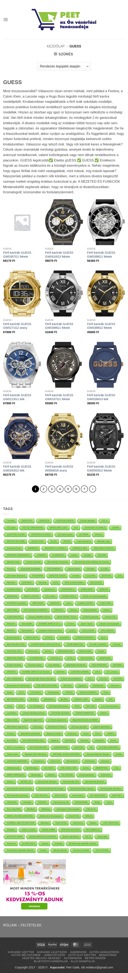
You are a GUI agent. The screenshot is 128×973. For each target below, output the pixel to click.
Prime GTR (110, 617)
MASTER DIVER (57, 576)
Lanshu (72, 630)
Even (98, 733)
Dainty (86, 768)
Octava (73, 610)
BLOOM (102, 555)
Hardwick (99, 740)
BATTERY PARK (15, 836)
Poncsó (10, 569)
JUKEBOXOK (78, 952)
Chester (116, 644)
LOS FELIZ (55, 658)
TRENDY (42, 802)
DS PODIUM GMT (38, 747)
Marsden (11, 582)
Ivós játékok (54, 665)
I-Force (70, 624)
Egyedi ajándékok (102, 727)
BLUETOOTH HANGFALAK (51, 961)
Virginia (98, 699)
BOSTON (106, 576)
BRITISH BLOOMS (16, 541)
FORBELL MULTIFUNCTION (20, 823)
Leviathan (11, 713)
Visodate (27, 802)
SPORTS (11, 672)
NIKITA (67, 541)
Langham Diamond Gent (50, 630)
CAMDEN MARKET (85, 637)
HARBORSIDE (61, 747)
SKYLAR (90, 706)
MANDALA (49, 699)
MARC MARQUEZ (15, 775)
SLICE (54, 541)
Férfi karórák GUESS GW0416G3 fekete (59, 254)
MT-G (88, 836)
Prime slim (33, 651)
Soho (109, 802)
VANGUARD (87, 589)
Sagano (54, 740)
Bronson (67, 685)
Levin (68, 603)
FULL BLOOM (13, 809)
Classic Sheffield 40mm (39, 617)
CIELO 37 (91, 809)
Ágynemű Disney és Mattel (85, 720)
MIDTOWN (12, 610)
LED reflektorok (14, 679)
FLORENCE (58, 555)
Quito (9, 692)
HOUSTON (73, 816)
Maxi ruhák (12, 720)
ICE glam (11, 527)
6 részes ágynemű (57, 720)
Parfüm (103, 713)
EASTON (79, 747)
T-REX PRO (105, 603)
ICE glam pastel (65, 534)
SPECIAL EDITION (70, 830)
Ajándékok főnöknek (75, 665)
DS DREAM (67, 775)
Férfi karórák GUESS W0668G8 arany (59, 468)
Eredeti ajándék (87, 521)
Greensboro (77, 795)
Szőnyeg (37, 727)
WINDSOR (12, 596)
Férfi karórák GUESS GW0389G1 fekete (101, 254)
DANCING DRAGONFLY (18, 555)
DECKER (69, 740)
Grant (86, 733)
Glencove (114, 685)
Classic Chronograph (109, 624)
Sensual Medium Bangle (97, 754)
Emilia (119, 754)
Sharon (10, 782)
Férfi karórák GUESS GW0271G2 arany (17, 326)
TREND (68, 692)
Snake (101, 651)
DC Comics (112, 672)
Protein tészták (14, 665)
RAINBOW (33, 548)
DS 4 (97, 672)
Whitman (46, 809)
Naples (93, 823)
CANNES (41, 555)
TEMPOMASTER (75, 644)
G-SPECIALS (28, 843)
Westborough (13, 768)
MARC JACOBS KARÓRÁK (20, 816)
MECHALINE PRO (15, 644)
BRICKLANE (85, 651)
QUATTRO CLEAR (16, 534)
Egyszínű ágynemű (33, 720)
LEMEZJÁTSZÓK (54, 955)
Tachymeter (26, 630)
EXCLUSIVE (88, 630)
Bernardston (72, 761)
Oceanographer (87, 775)
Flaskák (58, 843)
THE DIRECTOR (68, 768)
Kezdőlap (56, 46)
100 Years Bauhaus (16, 576)
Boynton (105, 761)
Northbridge (31, 768)
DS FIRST (49, 768)
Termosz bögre (35, 665)
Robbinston (98, 685)
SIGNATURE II (69, 596)
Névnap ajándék (79, 727)
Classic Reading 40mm (33, 713)
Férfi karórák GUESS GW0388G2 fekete (101, 326)
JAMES (110, 733)
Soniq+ (48, 651)
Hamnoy (43, 582)
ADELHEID (60, 795)
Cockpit (75, 576)
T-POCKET (35, 692)
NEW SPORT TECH (66, 617)
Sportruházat (74, 569)
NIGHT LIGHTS (31, 596)
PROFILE (58, 610)
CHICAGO (27, 582)
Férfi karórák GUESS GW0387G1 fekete (17, 254)
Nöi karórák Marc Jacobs (82, 788)
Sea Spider (27, 624)
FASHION (11, 802)
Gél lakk (90, 569)
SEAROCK (44, 521)
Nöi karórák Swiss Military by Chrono (92, 562)
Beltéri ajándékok (71, 836)
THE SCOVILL (41, 795)
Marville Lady (104, 541)
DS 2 (90, 679)
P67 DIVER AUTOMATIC (35, 610)
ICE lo (104, 521)
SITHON (118, 679)
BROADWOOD (65, 651)
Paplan (43, 850)
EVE (21, 706)
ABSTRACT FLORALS (55, 548)
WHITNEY (117, 795)
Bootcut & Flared (81, 850)
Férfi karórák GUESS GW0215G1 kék (17, 397)
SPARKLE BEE (80, 548)
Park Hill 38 (61, 823)
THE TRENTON (110, 823)
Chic (117, 768)
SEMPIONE (104, 658)
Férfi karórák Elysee (58, 706)
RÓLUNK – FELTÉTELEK (22, 925)
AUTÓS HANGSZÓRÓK (104, 952)
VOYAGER (32, 589)
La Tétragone (36, 706)
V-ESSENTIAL (36, 658)
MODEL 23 (26, 782)
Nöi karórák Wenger (47, 782)
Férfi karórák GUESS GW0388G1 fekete (59, 326)
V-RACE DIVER (85, 603)
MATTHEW (38, 603)
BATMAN (117, 665)
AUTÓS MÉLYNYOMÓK (26, 955)
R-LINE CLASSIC (98, 644)
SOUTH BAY (87, 658)
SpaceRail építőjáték (30, 569)
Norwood (11, 843)
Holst (55, 582)
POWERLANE (13, 589)
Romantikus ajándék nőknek (20, 850)
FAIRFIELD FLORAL (41, 534)
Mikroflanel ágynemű (16, 727)
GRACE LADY (81, 699)
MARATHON (102, 768)
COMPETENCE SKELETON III (45, 644)
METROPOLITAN (15, 699)
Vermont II (78, 823)
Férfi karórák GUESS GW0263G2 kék (17, 468)
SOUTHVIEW (102, 850)
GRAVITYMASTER (85, 713)
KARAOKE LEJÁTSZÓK (52, 952)
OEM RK (104, 589)
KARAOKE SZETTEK (21, 952)
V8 (91, 747)
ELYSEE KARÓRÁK (108, 747)
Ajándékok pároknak (30, 733)
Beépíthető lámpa (56, 727)
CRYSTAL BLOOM (60, 713)
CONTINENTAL (14, 617)
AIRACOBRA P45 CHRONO (42, 836)
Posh (106, 692)
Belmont (84, 740)
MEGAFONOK (108, 955)
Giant (9, 706)
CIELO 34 (55, 761)
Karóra (45, 843)
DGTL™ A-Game (15, 747)
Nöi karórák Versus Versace (41, 679)
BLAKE (64, 699)
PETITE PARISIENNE (33, 527)
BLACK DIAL (38, 541)
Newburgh (36, 775)
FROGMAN (37, 576)
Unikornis (72, 733)
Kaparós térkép (54, 733)
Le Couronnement (109, 706)
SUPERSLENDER (65, 521)
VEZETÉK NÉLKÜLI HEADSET (41, 958)
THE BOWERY (54, 569)
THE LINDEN (107, 630)
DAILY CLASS (28, 830)
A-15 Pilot (90, 576)
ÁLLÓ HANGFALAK (83, 961)
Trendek (11, 521)
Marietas (45, 823)
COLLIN (103, 679)
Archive (98, 534)
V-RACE (49, 637)
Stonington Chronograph (68, 809)
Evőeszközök (13, 637)
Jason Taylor (87, 624)
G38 (120, 576)
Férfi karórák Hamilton (111, 788)
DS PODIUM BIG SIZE (33, 740)
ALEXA (33, 699)
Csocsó (10, 733)
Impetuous (39, 761)
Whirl (77, 706)
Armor (113, 740)
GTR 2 (71, 658)
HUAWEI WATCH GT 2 (50, 624)
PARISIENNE (81, 802)
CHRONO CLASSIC (16, 603)
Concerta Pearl (14, 548)
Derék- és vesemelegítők (94, 596)
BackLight (102, 836)
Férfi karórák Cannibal (17, 795)
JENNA (115, 527)
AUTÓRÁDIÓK (73, 958)
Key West (11, 740)
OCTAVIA (83, 534)
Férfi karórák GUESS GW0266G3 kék (101, 397)
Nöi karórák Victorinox (57, 562)
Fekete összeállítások (71, 679)
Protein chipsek (33, 562)
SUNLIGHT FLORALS (95, 527)
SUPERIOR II (68, 589)
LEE (111, 699)
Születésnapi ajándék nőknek (82, 843)
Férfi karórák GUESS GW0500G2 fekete (101, 468)
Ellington (11, 830)
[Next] (92, 489)
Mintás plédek (60, 850)
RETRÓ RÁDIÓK (95, 958)
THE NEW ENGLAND (47, 685)
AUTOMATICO (93, 830)
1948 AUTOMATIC (88, 692)
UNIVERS (54, 603)
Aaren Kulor (12, 754)
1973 (21, 692)
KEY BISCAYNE (97, 795)
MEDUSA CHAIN (15, 658)
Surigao (87, 555)
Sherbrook (90, 761)
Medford (31, 809)
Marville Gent (13, 562)
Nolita (97, 802)
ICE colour (50, 596)
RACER (10, 630)
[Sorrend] (64, 66)
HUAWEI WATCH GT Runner (36, 672)
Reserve (11, 624)
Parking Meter (90, 610)
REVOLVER (96, 582)
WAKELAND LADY (59, 527)
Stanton (51, 775)
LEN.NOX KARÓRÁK (17, 761)
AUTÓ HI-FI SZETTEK (82, 955)
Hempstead (53, 692)
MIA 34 (89, 816)
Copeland (64, 637)
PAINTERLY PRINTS (103, 548)
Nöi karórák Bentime (94, 782)
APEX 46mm (32, 637)
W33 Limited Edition (74, 582)
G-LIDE (104, 569)
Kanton (107, 610)
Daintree (61, 672)
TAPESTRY (27, 521)
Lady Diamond (83, 541)
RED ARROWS (99, 665)
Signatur (82, 685)
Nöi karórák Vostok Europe (19, 788)
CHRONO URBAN (80, 672)
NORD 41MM (48, 830)
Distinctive (106, 775)
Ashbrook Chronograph (50, 816)
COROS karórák (90, 617)
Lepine (74, 555)
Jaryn (103, 637)
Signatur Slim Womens (35, 754)
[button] (5, 19)
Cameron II (49, 589)
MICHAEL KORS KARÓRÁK (66, 754)
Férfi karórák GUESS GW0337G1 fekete (59, 397)
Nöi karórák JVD (71, 782)
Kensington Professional (18, 685)
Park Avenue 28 (61, 802)
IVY (76, 527)
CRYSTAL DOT (14, 651)
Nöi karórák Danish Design (51, 788)
